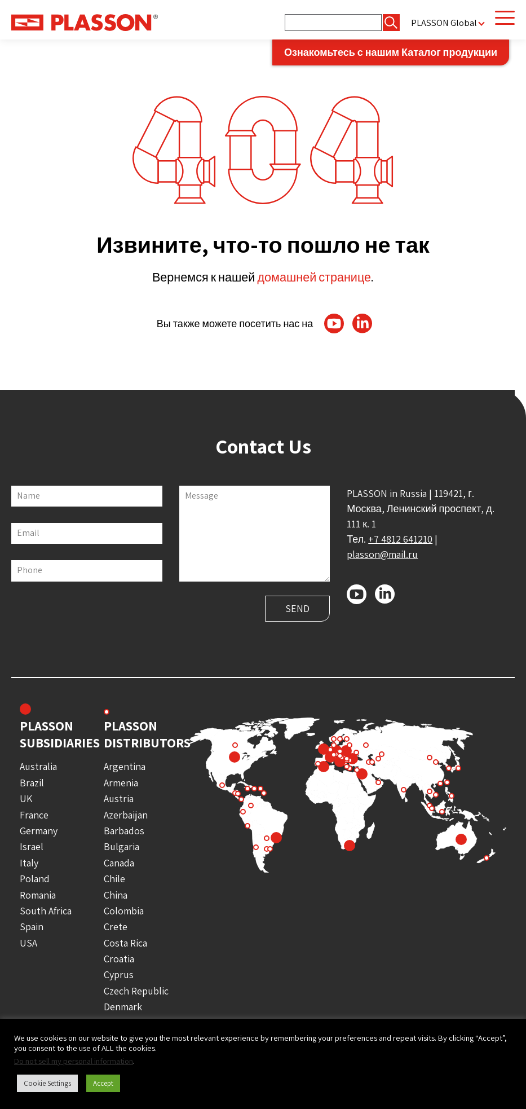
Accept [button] (103, 1083)
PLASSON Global (444, 23)
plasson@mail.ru (382, 554)
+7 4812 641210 (400, 539)
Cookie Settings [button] (47, 1083)
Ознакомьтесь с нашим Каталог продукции (390, 52)
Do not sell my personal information (73, 1060)
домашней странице (314, 277)
